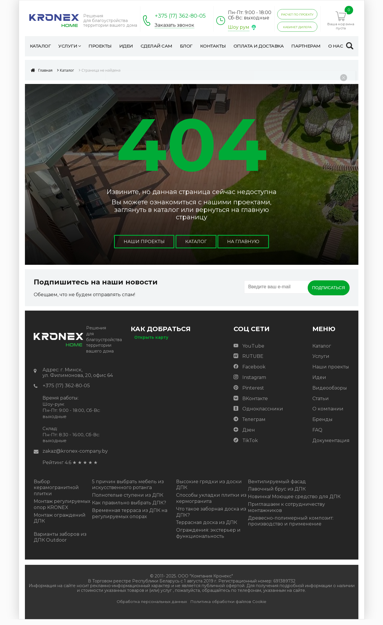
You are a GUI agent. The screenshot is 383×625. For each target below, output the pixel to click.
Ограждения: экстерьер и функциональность (208, 539)
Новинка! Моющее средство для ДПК (294, 502)
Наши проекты (143, 247)
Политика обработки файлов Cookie (228, 607)
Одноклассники (262, 414)
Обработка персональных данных (152, 607)
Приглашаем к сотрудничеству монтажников (286, 513)
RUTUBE (252, 361)
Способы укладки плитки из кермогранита (211, 504)
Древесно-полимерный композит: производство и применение (290, 526)
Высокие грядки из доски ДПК (209, 490)
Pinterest (253, 393)
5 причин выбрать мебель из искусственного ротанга (128, 490)
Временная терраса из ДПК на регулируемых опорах (129, 519)
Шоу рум (238, 27)
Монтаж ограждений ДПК (60, 523)
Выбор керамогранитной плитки (56, 493)
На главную (245, 247)
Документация (331, 445)
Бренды (322, 424)
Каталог (196, 247)
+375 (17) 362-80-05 (180, 16)
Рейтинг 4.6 (56, 468)
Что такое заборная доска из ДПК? (211, 517)
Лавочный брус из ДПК (277, 494)
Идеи (319, 382)
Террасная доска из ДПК (206, 528)
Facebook (253, 372)
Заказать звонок (174, 25)
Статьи (320, 403)
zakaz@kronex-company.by (75, 456)
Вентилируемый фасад (277, 487)
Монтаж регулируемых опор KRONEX (62, 510)
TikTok (250, 445)
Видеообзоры (329, 393)
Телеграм (253, 424)
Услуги (320, 361)
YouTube (253, 351)
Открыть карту (151, 342)
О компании (327, 414)
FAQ (317, 435)
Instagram (254, 382)
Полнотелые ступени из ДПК (127, 500)
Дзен (248, 435)
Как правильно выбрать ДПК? (129, 508)
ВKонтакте (255, 403)
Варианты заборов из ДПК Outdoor (60, 542)
